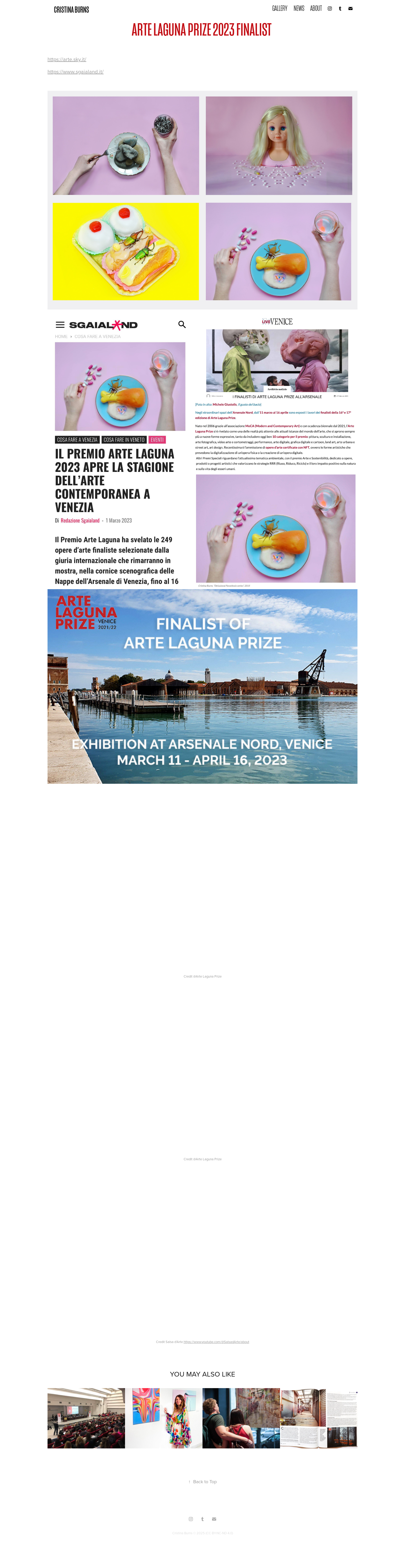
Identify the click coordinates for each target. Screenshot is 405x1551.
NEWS (299, 8)
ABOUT (316, 8)
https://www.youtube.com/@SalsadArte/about (216, 1341)
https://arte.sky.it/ (67, 59)
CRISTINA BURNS (71, 9)
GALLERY (279, 8)
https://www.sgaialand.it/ (76, 71)
